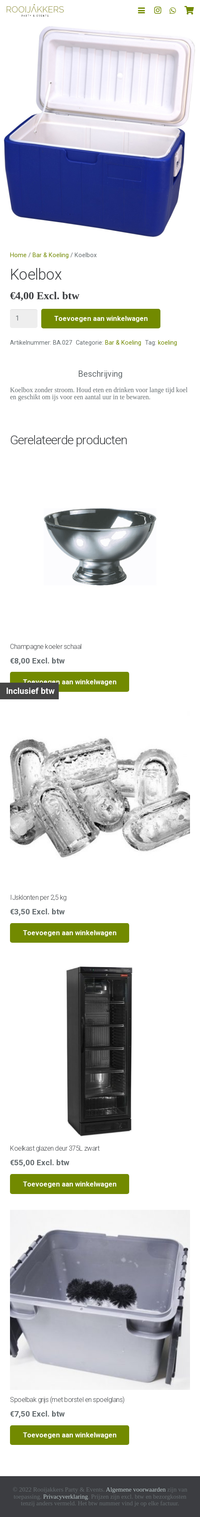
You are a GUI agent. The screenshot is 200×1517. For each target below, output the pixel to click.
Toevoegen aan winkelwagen (101, 318)
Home (18, 255)
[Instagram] (157, 10)
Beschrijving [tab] (100, 374)
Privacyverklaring (65, 1496)
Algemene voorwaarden (136, 1489)
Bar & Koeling (50, 255)
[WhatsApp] (172, 10)
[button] (141, 10)
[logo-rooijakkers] (35, 10)
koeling (167, 342)
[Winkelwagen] (189, 10)
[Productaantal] (24, 318)
